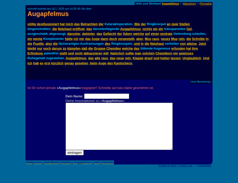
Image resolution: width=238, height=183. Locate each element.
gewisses (186, 53)
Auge (96, 39)
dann (105, 39)
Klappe (138, 58)
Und (206, 58)
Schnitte (198, 39)
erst (47, 63)
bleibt (31, 48)
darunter (73, 34)
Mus (148, 39)
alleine (192, 43)
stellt (63, 53)
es (41, 63)
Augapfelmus (170, 3)
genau (69, 63)
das (77, 24)
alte (97, 58)
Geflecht (109, 34)
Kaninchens (123, 63)
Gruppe (100, 48)
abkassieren (92, 53)
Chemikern (164, 53)
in (207, 39)
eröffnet (78, 29)
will (106, 53)
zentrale (166, 34)
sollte (129, 53)
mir (81, 39)
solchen (148, 53)
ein (160, 29)
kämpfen (74, 48)
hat (62, 24)
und (137, 43)
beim (93, 63)
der (101, 24)
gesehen (81, 63)
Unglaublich (192, 58)
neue (120, 58)
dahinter (88, 34)
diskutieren (189, 3)
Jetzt (202, 43)
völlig (31, 24)
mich (69, 24)
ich (75, 39)
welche (138, 34)
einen (155, 34)
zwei (174, 24)
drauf (148, 58)
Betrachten (89, 24)
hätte (69, 39)
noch (47, 48)
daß (84, 48)
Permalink (206, 3)
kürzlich (57, 63)
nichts (147, 29)
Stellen (184, 24)
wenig (37, 39)
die (54, 29)
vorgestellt (126, 39)
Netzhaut (64, 29)
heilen (165, 58)
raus (155, 39)
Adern (127, 34)
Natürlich (117, 53)
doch (113, 39)
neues (165, 39)
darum (57, 48)
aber (139, 39)
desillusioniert (48, 24)
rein (181, 39)
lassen (176, 58)
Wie (137, 24)
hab (36, 63)
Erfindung (35, 53)
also (49, 43)
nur (39, 48)
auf (147, 34)
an (169, 24)
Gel (189, 29)
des (107, 43)
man (138, 53)
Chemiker (113, 48)
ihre (195, 48)
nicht (79, 53)
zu (64, 48)
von (183, 43)
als (155, 29)
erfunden (178, 48)
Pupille (38, 43)
